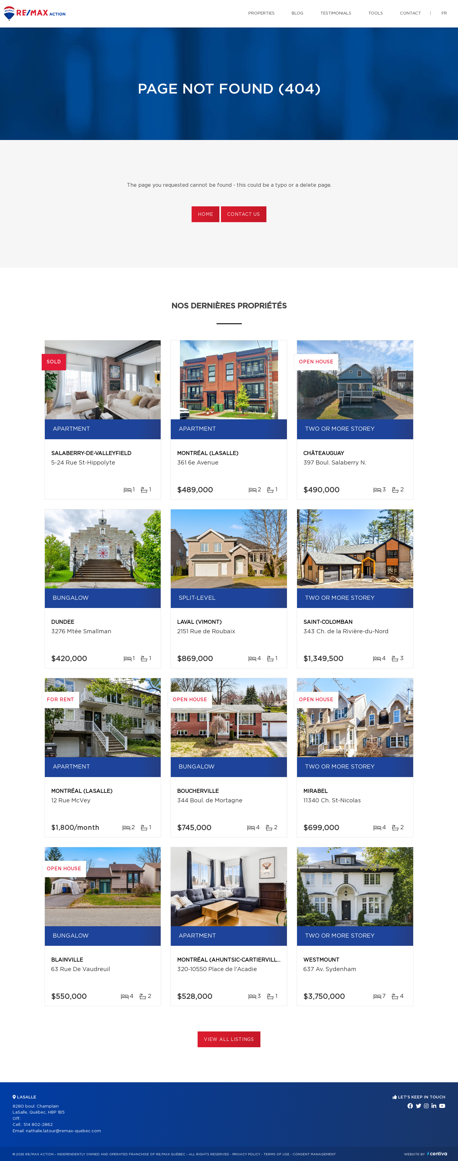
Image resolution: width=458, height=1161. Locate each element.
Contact (410, 13)
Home (205, 214)
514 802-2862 (38, 1125)
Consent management (314, 1154)
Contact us (243, 214)
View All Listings (229, 1039)
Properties (261, 13)
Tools (375, 13)
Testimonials (335, 13)
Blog (297, 13)
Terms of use (276, 1154)
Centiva (437, 1154)
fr (444, 13)
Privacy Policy (246, 1154)
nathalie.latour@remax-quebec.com (63, 1131)
